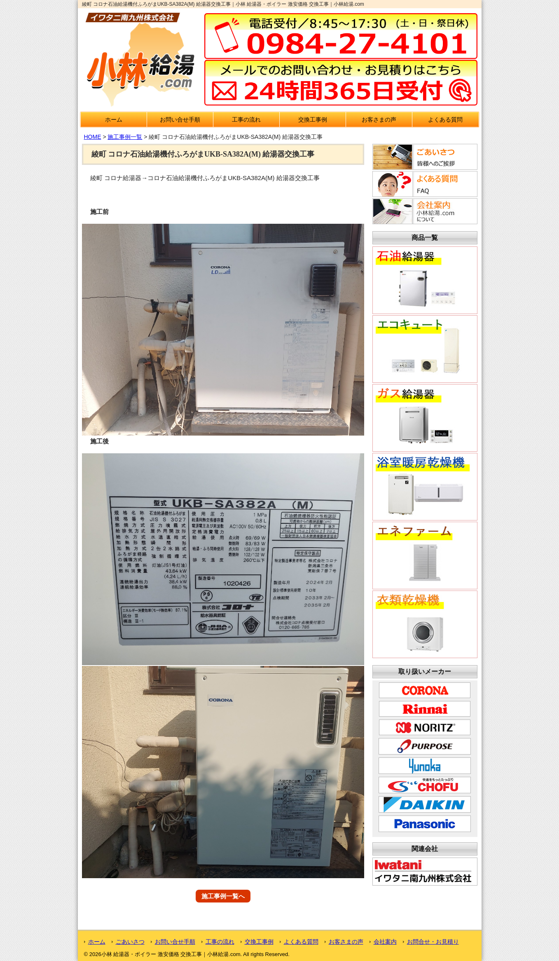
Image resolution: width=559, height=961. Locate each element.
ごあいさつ (130, 941)
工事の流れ (246, 119)
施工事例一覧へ (223, 896)
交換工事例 (312, 119)
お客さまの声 (379, 119)
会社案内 (385, 941)
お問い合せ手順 (180, 119)
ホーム (113, 119)
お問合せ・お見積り (433, 941)
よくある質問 (445, 119)
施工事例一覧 (125, 137)
